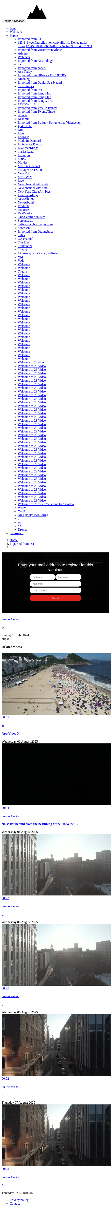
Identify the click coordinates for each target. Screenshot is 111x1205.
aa (19, 522)
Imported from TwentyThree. (37, 111)
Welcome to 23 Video (32, 366)
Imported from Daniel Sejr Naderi (40, 82)
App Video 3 (10, 733)
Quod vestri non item (31, 217)
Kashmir (23, 119)
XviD (21, 511)
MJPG (22, 159)
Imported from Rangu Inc (34, 93)
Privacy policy (19, 1200)
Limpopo (24, 155)
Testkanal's (25, 246)
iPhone (22, 115)
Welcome (24, 264)
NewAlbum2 (26, 198)
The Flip (23, 242)
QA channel (25, 238)
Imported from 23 (29, 39)
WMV (22, 507)
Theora (22, 249)
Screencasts (25, 220)
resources (24, 209)
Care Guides (26, 86)
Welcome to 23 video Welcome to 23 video (46, 504)
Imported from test (30, 89)
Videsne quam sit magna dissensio (40, 253)
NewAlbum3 (26, 202)
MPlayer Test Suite (30, 169)
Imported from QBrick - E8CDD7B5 (42, 75)
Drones (22, 529)
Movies (23, 162)
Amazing (24, 79)
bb (19, 526)
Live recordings (28, 148)
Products (23, 206)
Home (14, 540)
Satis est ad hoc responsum (35, 224)
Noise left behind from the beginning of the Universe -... (40, 824)
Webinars (16, 31)
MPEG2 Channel (29, 166)
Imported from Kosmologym (36, 60)
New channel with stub (33, 184)
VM (20, 257)
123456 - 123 (26, 104)
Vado (21, 260)
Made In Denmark (30, 140)
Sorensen (24, 228)
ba (19, 64)
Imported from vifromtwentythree (40, 49)
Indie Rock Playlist (30, 144)
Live (13, 28)
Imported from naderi (32, 68)
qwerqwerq (17, 533)
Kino (21, 129)
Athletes (23, 53)
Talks (21, 235)
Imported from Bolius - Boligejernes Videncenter (50, 122)
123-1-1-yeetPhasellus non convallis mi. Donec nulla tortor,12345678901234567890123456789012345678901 (55, 44)
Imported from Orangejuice (35, 231)
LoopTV (23, 137)
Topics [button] (14, 35)
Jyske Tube (25, 126)
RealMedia (25, 213)
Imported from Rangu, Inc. (35, 100)
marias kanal (26, 151)
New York (24, 173)
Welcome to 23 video (31, 362)
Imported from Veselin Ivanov (37, 108)
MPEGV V (25, 177)
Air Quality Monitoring (33, 515)
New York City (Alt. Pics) (34, 191)
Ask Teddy (25, 71)
